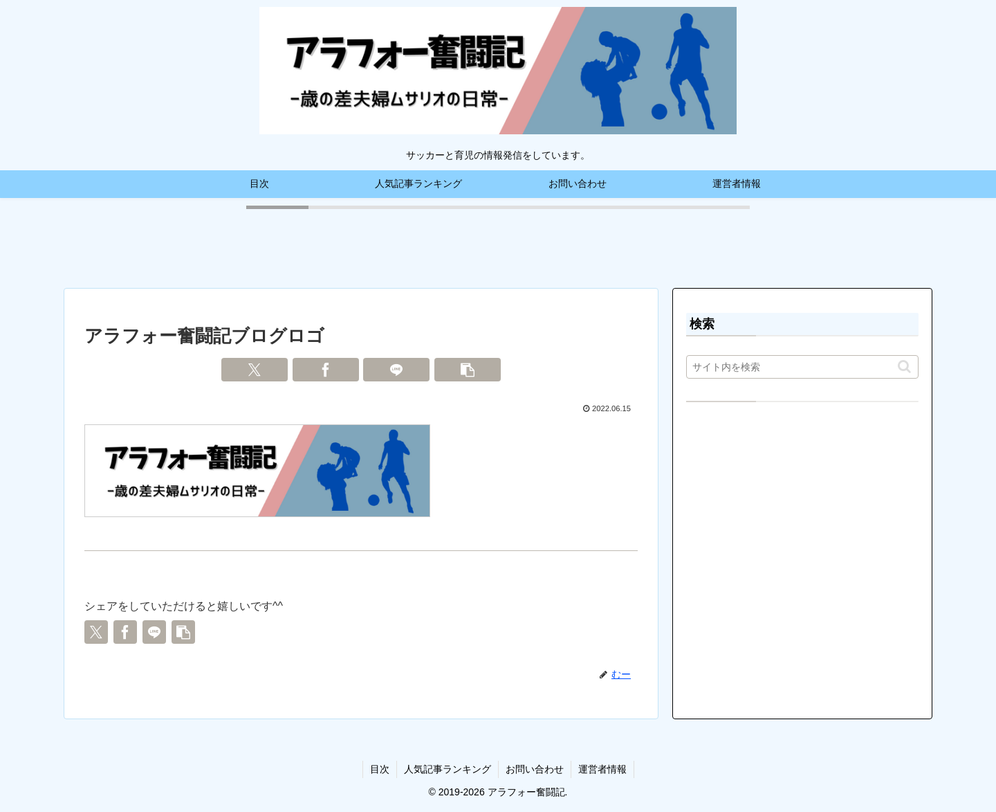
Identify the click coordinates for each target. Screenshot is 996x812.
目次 (379, 769)
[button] (467, 369)
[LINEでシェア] (396, 369)
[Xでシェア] (254, 369)
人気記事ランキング (447, 769)
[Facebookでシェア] (326, 369)
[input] (802, 367)
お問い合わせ (535, 769)
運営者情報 (602, 769)
